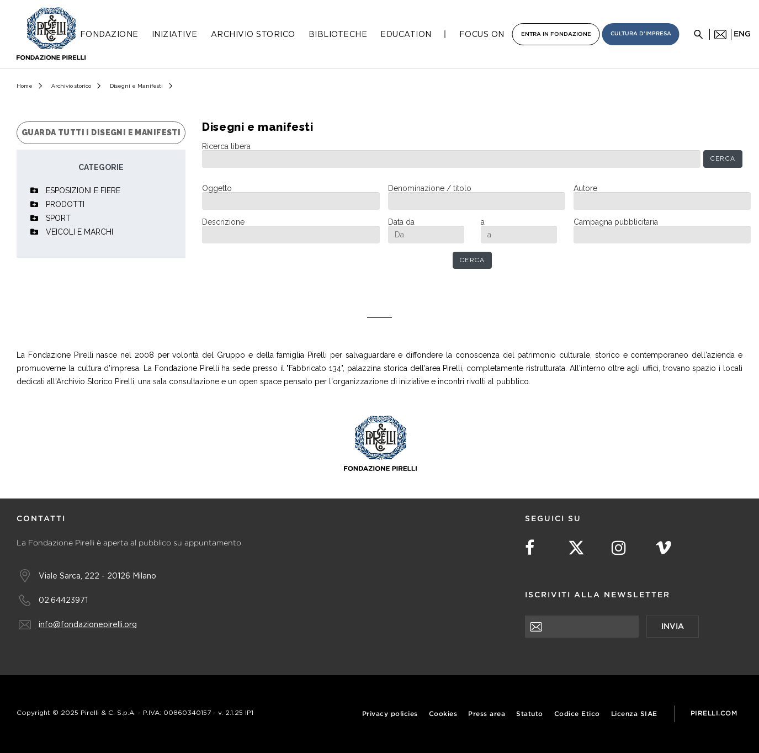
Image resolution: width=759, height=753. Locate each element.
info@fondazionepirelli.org (88, 624)
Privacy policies (390, 714)
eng (742, 34)
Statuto (529, 714)
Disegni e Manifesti (136, 86)
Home (25, 86)
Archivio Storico (253, 34)
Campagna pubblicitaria (616, 222)
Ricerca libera (226, 146)
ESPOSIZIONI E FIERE (83, 190)
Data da (401, 222)
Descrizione (223, 222)
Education (406, 34)
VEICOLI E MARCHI (79, 231)
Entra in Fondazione (556, 34)
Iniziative (175, 34)
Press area (486, 714)
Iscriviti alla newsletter (597, 595)
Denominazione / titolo (429, 188)
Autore (585, 188)
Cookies (443, 714)
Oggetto (217, 188)
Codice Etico (577, 714)
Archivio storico (71, 86)
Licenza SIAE (634, 714)
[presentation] (609, 659)
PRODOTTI (65, 204)
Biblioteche (338, 34)
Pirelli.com (714, 713)
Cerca (722, 158)
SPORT (58, 218)
